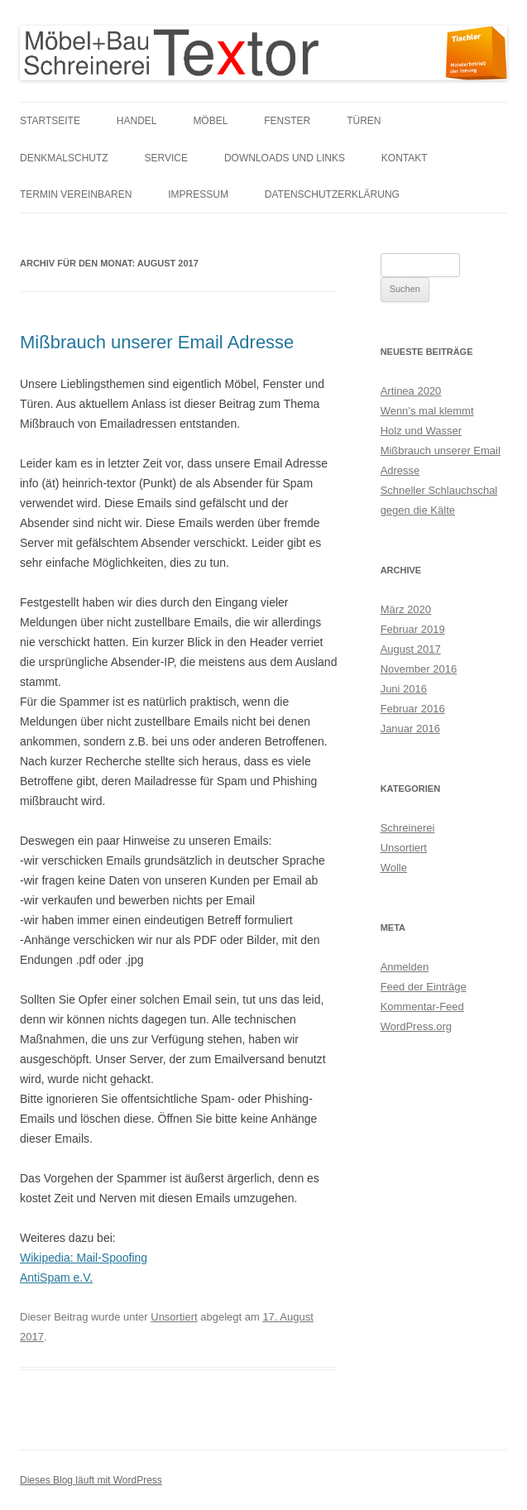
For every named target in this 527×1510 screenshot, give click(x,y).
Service (166, 158)
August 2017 (411, 649)
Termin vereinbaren (76, 194)
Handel (137, 121)
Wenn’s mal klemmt (427, 411)
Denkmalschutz (64, 158)
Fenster (287, 121)
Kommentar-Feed (422, 1006)
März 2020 (406, 609)
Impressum (198, 194)
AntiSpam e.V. (56, 1277)
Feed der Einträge (424, 986)
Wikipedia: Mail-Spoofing (83, 1257)
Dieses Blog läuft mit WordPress (91, 1480)
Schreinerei (408, 828)
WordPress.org (416, 1026)
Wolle (394, 867)
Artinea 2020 (411, 391)
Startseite (50, 121)
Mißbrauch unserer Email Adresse (157, 342)
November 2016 (419, 669)
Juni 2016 (404, 689)
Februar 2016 (413, 708)
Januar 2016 (410, 728)
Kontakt (404, 158)
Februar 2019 (413, 629)
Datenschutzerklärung (332, 194)
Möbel (210, 121)
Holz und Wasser (421, 430)
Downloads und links (284, 158)
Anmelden (405, 967)
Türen (364, 121)
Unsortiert (174, 1317)
